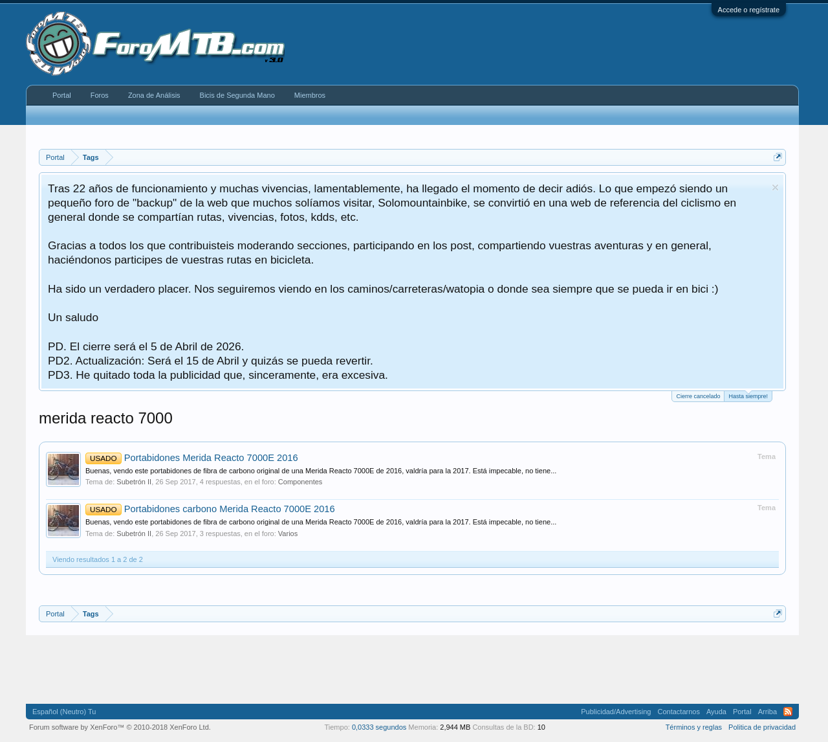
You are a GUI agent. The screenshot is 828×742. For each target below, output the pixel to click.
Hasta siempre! (748, 395)
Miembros (309, 95)
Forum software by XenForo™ (120, 727)
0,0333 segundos (379, 727)
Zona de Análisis (154, 95)
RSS (787, 711)
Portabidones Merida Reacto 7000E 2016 (191, 458)
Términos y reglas (694, 727)
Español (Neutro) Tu (64, 711)
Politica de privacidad (762, 727)
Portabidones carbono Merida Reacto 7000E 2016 (210, 509)
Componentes (300, 482)
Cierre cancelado (698, 396)
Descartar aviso (775, 187)
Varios (288, 533)
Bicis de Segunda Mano (237, 95)
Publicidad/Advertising (616, 711)
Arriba (767, 711)
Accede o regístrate (748, 10)
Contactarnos (678, 711)
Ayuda (716, 711)
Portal (61, 95)
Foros (100, 95)
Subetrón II (133, 482)
